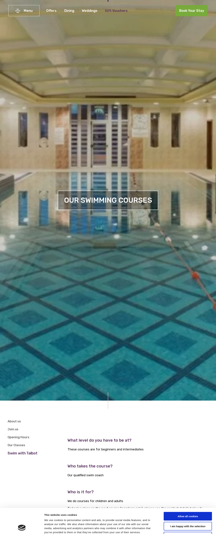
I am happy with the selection (187, 502)
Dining (69, 11)
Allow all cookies (188, 492)
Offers (51, 11)
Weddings (89, 11)
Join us (13, 429)
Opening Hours (18, 437)
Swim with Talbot (22, 453)
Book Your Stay (191, 11)
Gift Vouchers (116, 11)
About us (14, 421)
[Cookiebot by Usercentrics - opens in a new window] (22, 527)
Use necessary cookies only (188, 512)
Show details (177, 527)
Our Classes (16, 445)
